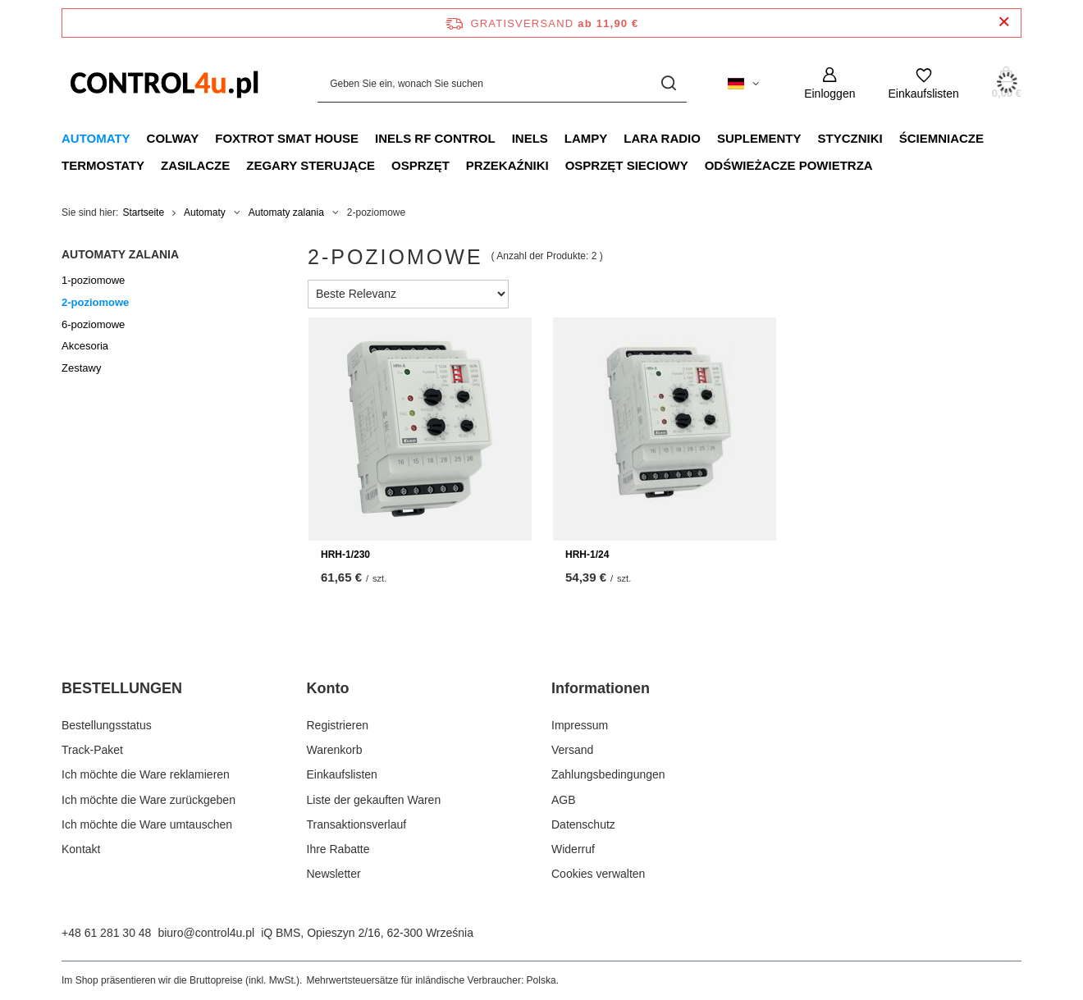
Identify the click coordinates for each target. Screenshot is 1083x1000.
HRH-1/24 (587, 554)
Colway (173, 138)
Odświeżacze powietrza (789, 165)
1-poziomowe (93, 280)
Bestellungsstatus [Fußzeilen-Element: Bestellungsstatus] (107, 725)
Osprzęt (420, 165)
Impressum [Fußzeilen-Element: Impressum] (579, 725)
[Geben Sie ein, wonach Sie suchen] (502, 83)
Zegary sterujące (310, 165)
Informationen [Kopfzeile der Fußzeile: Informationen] (600, 688)
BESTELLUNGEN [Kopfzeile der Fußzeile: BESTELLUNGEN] (122, 688)
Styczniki (849, 138)
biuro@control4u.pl (206, 932)
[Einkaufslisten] (923, 83)
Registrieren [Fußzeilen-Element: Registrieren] (337, 725)
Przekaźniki (507, 165)
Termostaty (103, 165)
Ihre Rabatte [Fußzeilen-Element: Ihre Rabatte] (338, 849)
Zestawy (81, 368)
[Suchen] (668, 83)
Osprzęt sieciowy (626, 165)
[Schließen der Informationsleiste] (1003, 22)
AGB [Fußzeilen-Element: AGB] (563, 799)
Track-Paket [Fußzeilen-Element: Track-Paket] (92, 749)
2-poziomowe (95, 302)
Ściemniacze (941, 138)
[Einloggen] (829, 83)
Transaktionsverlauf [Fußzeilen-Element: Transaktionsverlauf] (357, 824)
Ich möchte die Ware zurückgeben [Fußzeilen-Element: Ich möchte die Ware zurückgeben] (148, 799)
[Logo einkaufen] (165, 83)
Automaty (96, 138)
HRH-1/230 (345, 554)
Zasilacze (195, 165)
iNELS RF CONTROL (435, 138)
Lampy (586, 138)
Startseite (143, 212)
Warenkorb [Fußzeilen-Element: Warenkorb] (335, 749)
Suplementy (759, 138)
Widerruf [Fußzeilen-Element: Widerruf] (573, 849)
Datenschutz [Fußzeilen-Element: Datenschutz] (583, 824)
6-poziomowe (93, 324)
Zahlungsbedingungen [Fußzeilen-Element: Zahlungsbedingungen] (608, 774)
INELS (530, 138)
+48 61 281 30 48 (106, 932)
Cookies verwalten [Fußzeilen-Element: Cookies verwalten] (598, 873)
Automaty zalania (286, 212)
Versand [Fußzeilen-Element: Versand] (572, 749)
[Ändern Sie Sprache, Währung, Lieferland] (743, 83)
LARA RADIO (662, 138)
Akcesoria (85, 346)
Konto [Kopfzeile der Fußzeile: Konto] (328, 688)
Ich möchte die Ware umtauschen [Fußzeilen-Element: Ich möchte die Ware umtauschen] (147, 824)
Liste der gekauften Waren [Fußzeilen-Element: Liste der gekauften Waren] (374, 799)
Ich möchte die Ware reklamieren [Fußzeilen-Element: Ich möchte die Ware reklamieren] (146, 774)
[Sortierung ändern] (408, 294)
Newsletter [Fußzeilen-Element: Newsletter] (334, 873)
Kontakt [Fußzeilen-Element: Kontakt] (81, 849)
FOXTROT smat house (287, 138)
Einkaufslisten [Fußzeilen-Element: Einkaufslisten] (342, 774)
